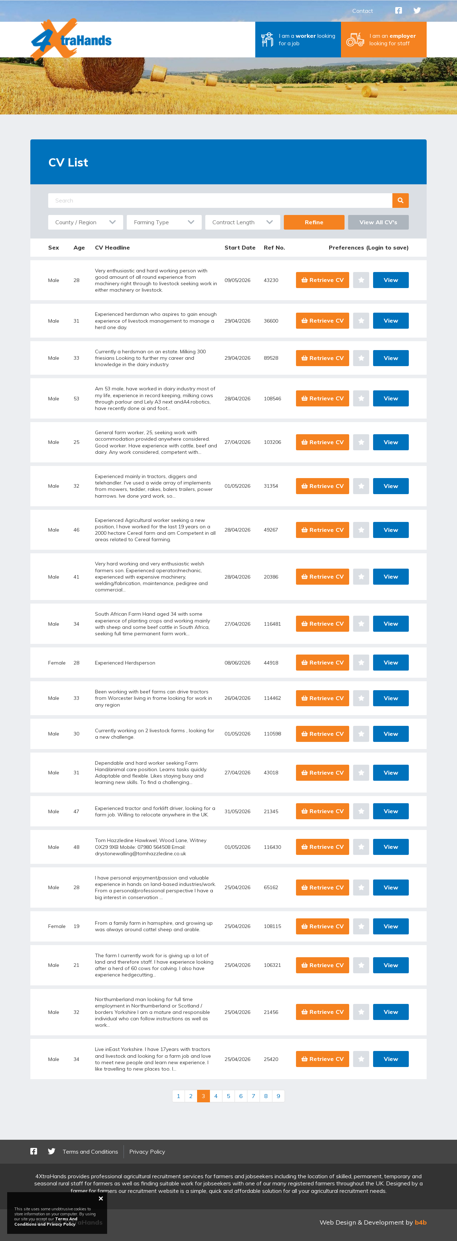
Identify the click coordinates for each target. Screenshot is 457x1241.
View (391, 279)
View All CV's (378, 222)
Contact (362, 10)
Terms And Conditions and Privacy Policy (45, 1221)
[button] (298, 39)
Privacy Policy (147, 1151)
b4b (421, 1222)
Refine (314, 222)
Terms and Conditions (90, 1151)
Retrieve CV (322, 279)
